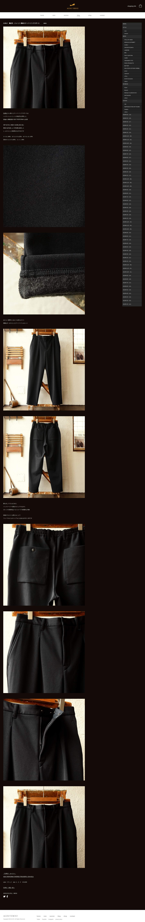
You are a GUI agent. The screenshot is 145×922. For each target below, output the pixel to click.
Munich (126, 90)
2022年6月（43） (127, 286)
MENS (124, 36)
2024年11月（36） (127, 182)
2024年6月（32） (127, 200)
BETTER (126, 65)
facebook (7, 896)
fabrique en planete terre (130, 92)
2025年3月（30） (127, 168)
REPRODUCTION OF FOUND (132, 106)
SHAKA (126, 109)
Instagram (50, 919)
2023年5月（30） (127, 247)
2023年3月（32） (127, 254)
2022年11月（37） (127, 268)
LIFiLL (126, 76)
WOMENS (125, 84)
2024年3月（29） (127, 211)
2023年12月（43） (127, 222)
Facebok (44, 919)
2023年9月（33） (127, 232)
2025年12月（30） (127, 136)
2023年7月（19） (127, 239)
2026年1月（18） (127, 132)
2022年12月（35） (127, 264)
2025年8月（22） (127, 150)
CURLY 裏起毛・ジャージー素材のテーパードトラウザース (24, 23)
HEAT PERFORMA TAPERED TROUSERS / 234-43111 (18, 876)
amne (125, 71)
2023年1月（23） (127, 261)
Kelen (125, 87)
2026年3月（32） (127, 125)
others (126, 81)
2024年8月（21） (127, 193)
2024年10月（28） (127, 186)
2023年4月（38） (127, 250)
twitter (4, 896)
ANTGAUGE (127, 95)
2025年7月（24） (127, 154)
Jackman (126, 73)
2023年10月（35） (127, 229)
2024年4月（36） (127, 207)
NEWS (124, 23)
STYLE (124, 27)
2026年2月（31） (127, 129)
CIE (125, 104)
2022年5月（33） (127, 289)
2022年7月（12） (127, 282)
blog (78, 15)
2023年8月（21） (127, 236)
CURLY (5, 113)
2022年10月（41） (127, 272)
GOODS (125, 100)
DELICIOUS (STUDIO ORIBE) (132, 68)
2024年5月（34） (127, 204)
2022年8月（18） (127, 279)
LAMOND (126, 50)
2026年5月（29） (127, 118)
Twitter (38, 919)
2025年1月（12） (127, 175)
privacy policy (58, 919)
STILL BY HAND (128, 39)
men (54, 15)
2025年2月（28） (127, 171)
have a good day (128, 55)
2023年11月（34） (127, 225)
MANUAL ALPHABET (129, 42)
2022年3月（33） (127, 297)
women (66, 15)
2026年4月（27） (127, 121)
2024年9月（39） (127, 189)
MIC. (125, 52)
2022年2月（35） (127, 300)
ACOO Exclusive (128, 78)
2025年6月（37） (127, 157)
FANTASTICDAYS (128, 47)
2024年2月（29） (127, 214)
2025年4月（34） (127, 164)
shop (89, 15)
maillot (126, 58)
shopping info (132, 6)
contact (102, 15)
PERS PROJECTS (129, 63)
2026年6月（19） (127, 114)
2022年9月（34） (127, 275)
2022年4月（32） (127, 293)
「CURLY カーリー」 (9, 873)
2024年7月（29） (127, 196)
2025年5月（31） (127, 161)
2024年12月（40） (127, 179)
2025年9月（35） (127, 146)
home (42, 15)
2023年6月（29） (127, 243)
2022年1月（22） (127, 304)
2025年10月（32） (127, 143)
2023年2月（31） (127, 257)
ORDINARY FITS (128, 60)
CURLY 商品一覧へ (9, 887)
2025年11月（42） (127, 139)
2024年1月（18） (127, 218)
